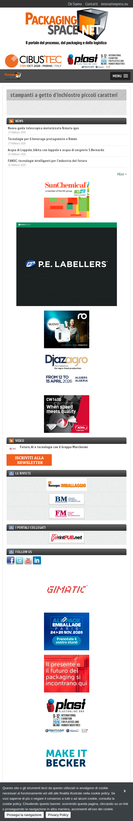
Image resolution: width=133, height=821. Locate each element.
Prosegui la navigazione (24, 815)
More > (121, 174)
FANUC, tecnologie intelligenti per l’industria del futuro (47, 161)
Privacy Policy (58, 815)
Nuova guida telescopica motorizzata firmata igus (43, 128)
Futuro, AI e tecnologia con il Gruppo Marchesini (47, 447)
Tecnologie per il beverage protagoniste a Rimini (42, 139)
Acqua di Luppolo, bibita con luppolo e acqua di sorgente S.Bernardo (56, 150)
